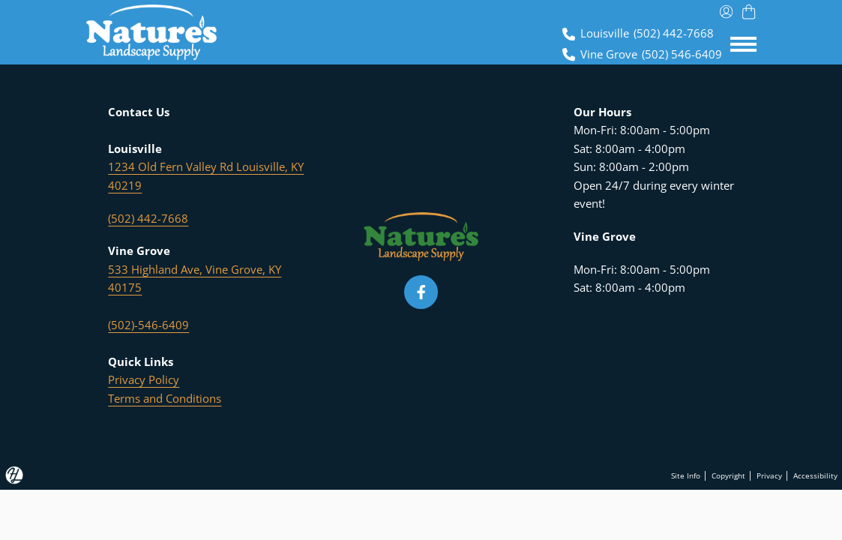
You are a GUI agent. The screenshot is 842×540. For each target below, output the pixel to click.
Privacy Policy (143, 380)
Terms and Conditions (164, 398)
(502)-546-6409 (148, 325)
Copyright (707, 475)
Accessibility (811, 475)
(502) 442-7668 (148, 218)
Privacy (757, 475)
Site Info (655, 475)
